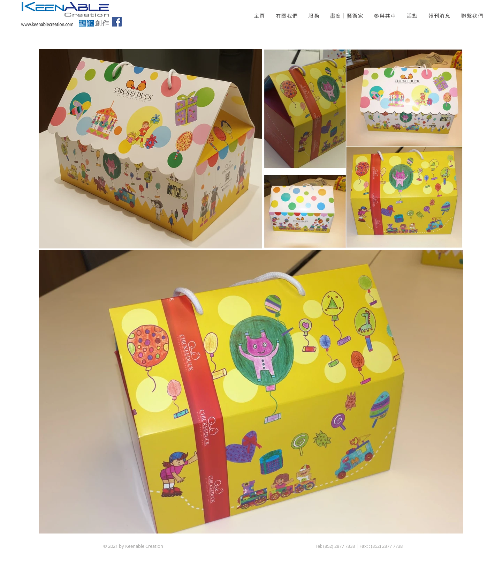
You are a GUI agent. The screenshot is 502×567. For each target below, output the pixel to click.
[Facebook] (117, 22)
